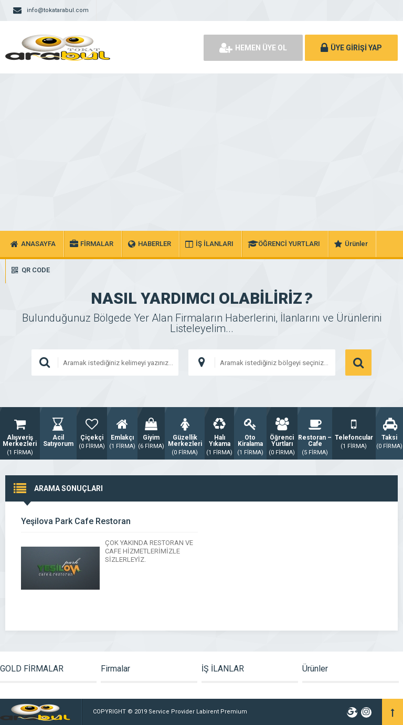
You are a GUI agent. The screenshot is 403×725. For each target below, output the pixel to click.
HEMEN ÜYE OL (253, 48)
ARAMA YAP (358, 362)
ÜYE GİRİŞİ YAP (351, 48)
